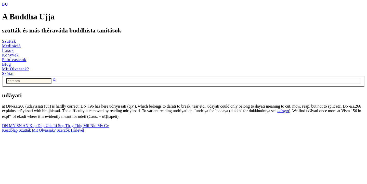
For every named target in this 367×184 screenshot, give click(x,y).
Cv (106, 125)
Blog (6, 64)
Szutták (9, 41)
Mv (100, 125)
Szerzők (64, 130)
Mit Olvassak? (15, 69)
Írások (8, 50)
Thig (79, 125)
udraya (283, 111)
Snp (61, 125)
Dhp (41, 125)
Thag (70, 125)
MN (13, 125)
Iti (55, 125)
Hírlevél (77, 130)
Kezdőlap (10, 130)
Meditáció (11, 46)
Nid (93, 125)
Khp (34, 125)
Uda (50, 125)
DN (5, 125)
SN (20, 125)
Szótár (8, 73)
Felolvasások (14, 59)
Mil (86, 125)
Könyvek (10, 55)
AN (25, 125)
